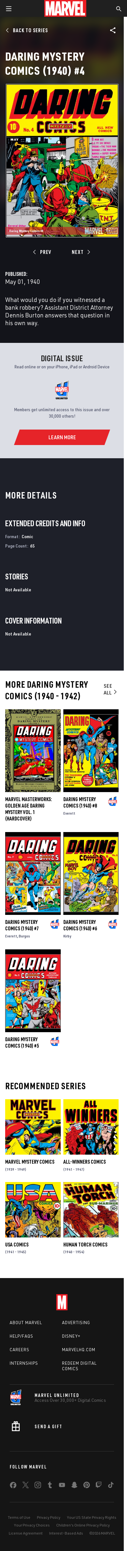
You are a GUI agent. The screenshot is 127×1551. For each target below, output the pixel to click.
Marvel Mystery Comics (29, 1161)
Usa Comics (16, 1244)
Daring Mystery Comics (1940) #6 (80, 925)
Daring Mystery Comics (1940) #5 (22, 1042)
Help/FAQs (21, 1336)
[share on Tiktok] (111, 1486)
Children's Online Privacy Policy (83, 1525)
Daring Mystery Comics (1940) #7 (22, 925)
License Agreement (26, 1533)
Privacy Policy (48, 1517)
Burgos (24, 936)
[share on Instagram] (38, 1486)
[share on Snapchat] (74, 1486)
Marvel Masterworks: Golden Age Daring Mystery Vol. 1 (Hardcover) (28, 809)
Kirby (67, 936)
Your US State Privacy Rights (91, 1517)
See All (111, 689)
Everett (69, 813)
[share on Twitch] (98, 1486)
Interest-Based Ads (66, 1533)
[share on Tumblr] (50, 1486)
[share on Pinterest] (86, 1486)
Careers (19, 1349)
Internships (24, 1363)
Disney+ (71, 1336)
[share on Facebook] (13, 1486)
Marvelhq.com (78, 1349)
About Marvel (26, 1322)
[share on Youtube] (62, 1486)
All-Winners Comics (84, 1161)
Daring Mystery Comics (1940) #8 (80, 802)
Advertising (76, 1322)
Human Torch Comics (85, 1244)
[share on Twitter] (25, 1486)
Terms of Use (19, 1517)
